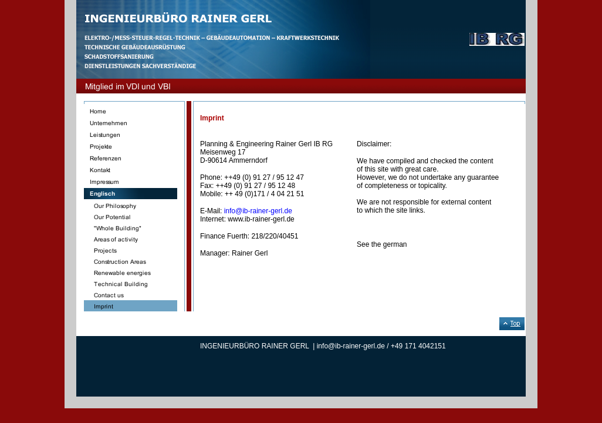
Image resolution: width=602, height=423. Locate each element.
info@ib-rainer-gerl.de (258, 211)
